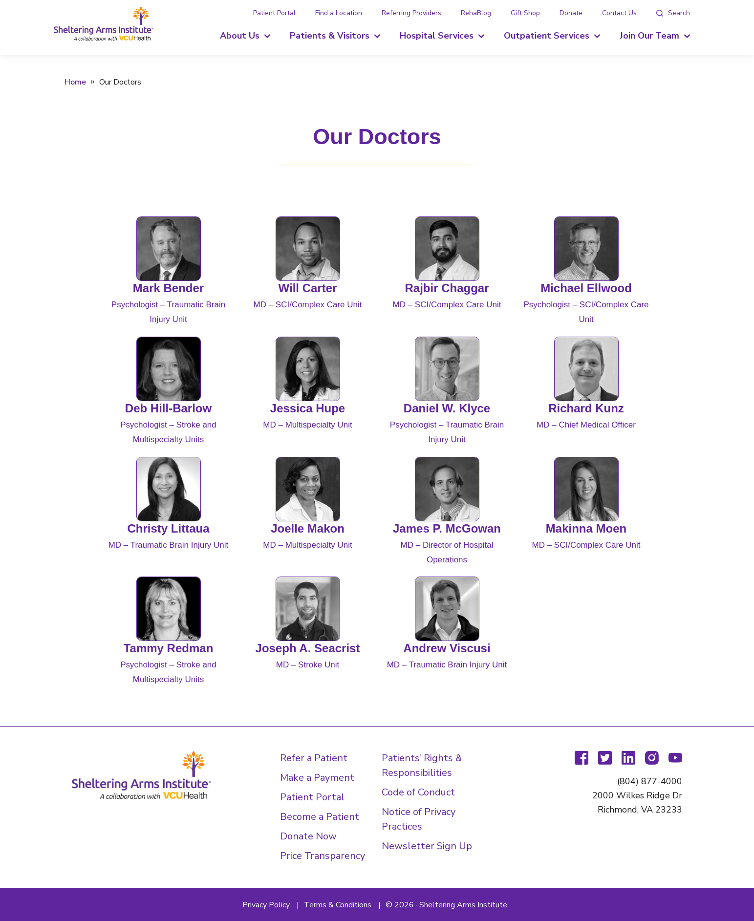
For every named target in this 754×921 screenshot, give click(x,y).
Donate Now (308, 836)
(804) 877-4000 (649, 781)
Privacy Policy (266, 905)
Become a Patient (319, 816)
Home (75, 82)
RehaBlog (476, 13)
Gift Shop (525, 13)
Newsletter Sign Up (427, 846)
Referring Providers (411, 13)
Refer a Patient (313, 758)
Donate (571, 13)
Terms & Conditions (337, 905)
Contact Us (619, 13)
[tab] (673, 13)
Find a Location (338, 13)
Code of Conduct (418, 792)
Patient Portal (274, 13)
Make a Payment (317, 777)
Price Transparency (322, 855)
